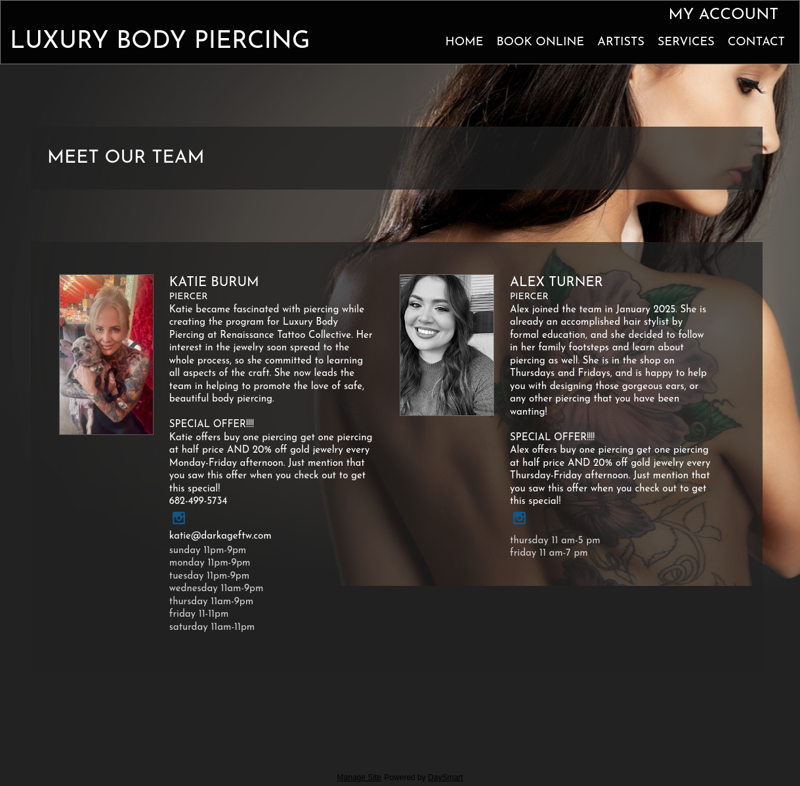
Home (465, 42)
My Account (723, 15)
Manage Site (359, 777)
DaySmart (445, 777)
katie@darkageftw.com (220, 536)
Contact (756, 42)
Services (686, 42)
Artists (620, 42)
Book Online (540, 42)
